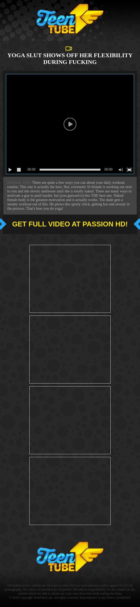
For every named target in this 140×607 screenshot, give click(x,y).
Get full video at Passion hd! (70, 224)
